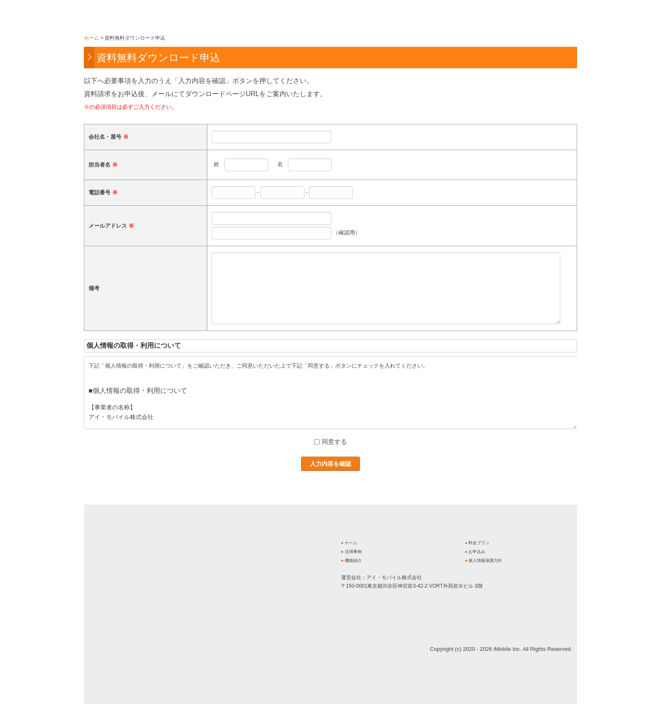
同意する (334, 441)
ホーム (350, 542)
